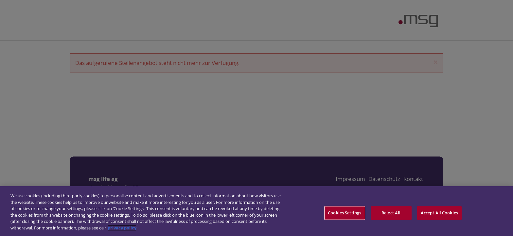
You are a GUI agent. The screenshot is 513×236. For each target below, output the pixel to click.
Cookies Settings (344, 214)
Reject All (390, 214)
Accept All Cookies (439, 214)
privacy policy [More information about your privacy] (122, 229)
